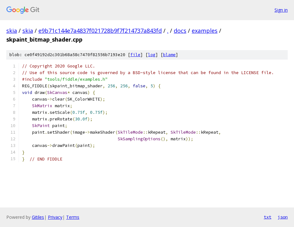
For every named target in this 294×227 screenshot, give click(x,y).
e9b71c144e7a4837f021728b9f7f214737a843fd (100, 30)
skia (11, 30)
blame (169, 54)
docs (180, 30)
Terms (72, 217)
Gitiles (38, 217)
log (151, 54)
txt (267, 217)
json (283, 217)
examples (205, 30)
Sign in (281, 10)
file (135, 54)
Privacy (55, 217)
